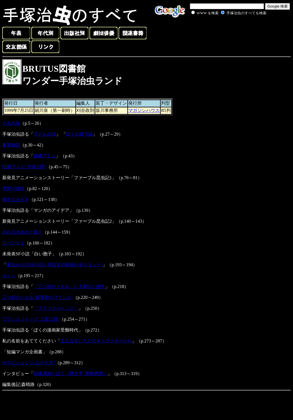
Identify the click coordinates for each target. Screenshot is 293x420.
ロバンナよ (13, 243)
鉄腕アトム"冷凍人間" (24, 166)
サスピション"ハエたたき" (28, 362)
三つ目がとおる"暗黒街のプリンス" (37, 297)
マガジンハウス (144, 110)
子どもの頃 (45, 134)
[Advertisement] (222, 29)
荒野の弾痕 (13, 188)
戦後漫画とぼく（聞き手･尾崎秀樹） (70, 373)
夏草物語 (11, 145)
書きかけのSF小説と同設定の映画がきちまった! (55, 264)
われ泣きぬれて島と (22, 232)
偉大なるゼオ (15, 199)
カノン (9, 275)
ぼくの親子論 (79, 134)
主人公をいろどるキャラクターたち (96, 341)
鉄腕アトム (45, 155)
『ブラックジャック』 (56, 308)
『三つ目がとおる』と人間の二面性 (69, 286)
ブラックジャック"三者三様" (31, 319)
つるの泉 (11, 123)
